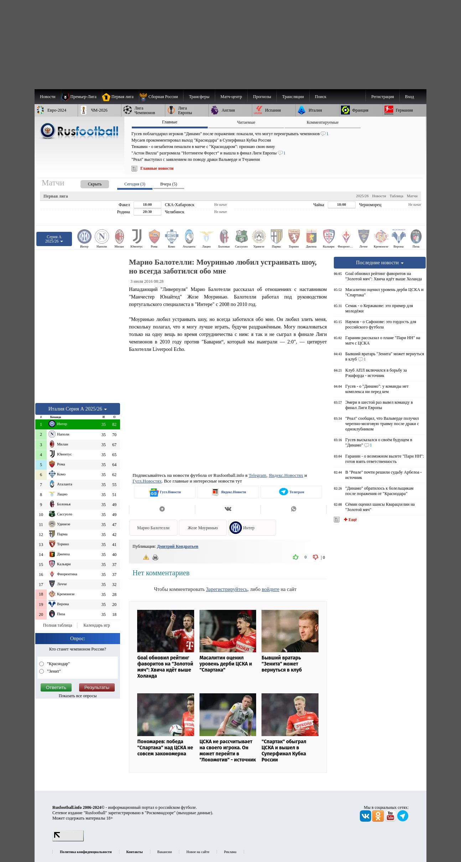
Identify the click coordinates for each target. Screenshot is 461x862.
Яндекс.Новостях (286, 475)
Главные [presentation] (169, 121)
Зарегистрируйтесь (226, 589)
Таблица (396, 196)
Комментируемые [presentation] (323, 122)
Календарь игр (96, 625)
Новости (379, 196)
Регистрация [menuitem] (382, 96)
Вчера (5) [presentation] (168, 184)
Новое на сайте (197, 852)
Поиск (320, 96)
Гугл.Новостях (147, 481)
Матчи (412, 196)
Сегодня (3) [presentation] (134, 184)
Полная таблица (57, 625)
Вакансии (164, 852)
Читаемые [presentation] (246, 122)
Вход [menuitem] (409, 96)
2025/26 (362, 196)
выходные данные (194, 812)
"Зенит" (53, 671)
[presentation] (87, 182)
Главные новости (156, 168)
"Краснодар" (58, 663)
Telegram (257, 475)
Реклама (230, 852)
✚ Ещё (350, 519)
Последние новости (380, 262)
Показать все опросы (78, 695)
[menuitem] (161, 96)
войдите (270, 589)
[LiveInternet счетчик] (68, 839)
